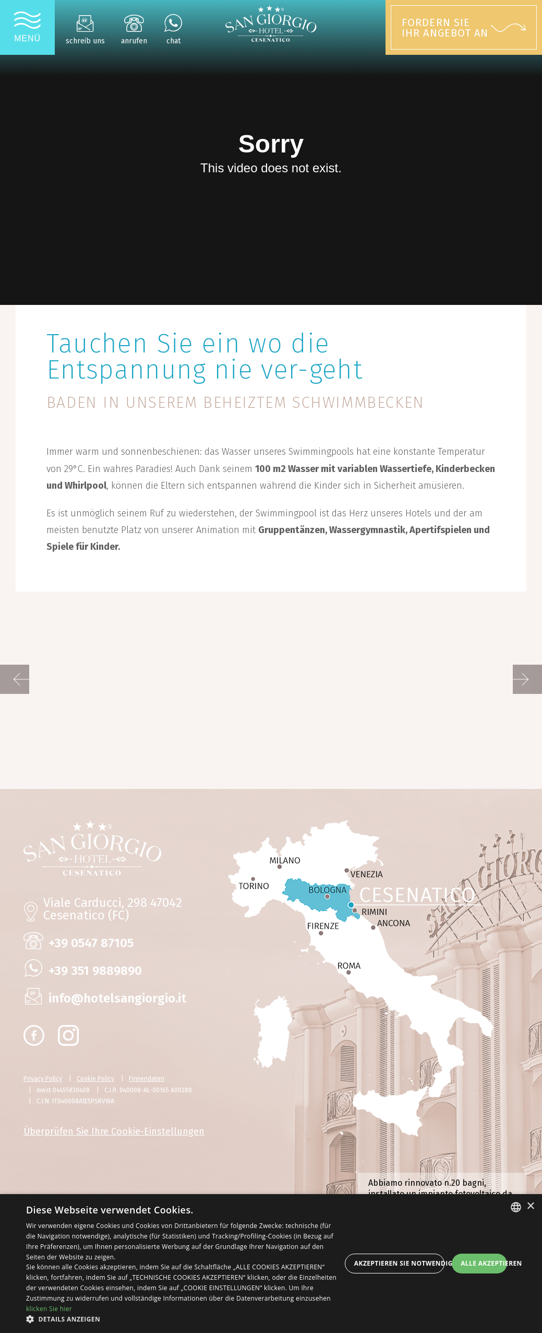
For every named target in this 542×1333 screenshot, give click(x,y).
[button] (183, 1319)
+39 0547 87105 (91, 943)
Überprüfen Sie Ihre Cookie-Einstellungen (113, 1131)
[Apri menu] (27, 27)
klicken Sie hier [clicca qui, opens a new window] (49, 1308)
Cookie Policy (95, 1078)
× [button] (530, 1206)
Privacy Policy (42, 1078)
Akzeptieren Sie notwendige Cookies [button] (399, 1263)
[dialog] (271, 1263)
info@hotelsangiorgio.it (117, 998)
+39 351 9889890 (95, 970)
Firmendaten (146, 1078)
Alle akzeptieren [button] (484, 1263)
